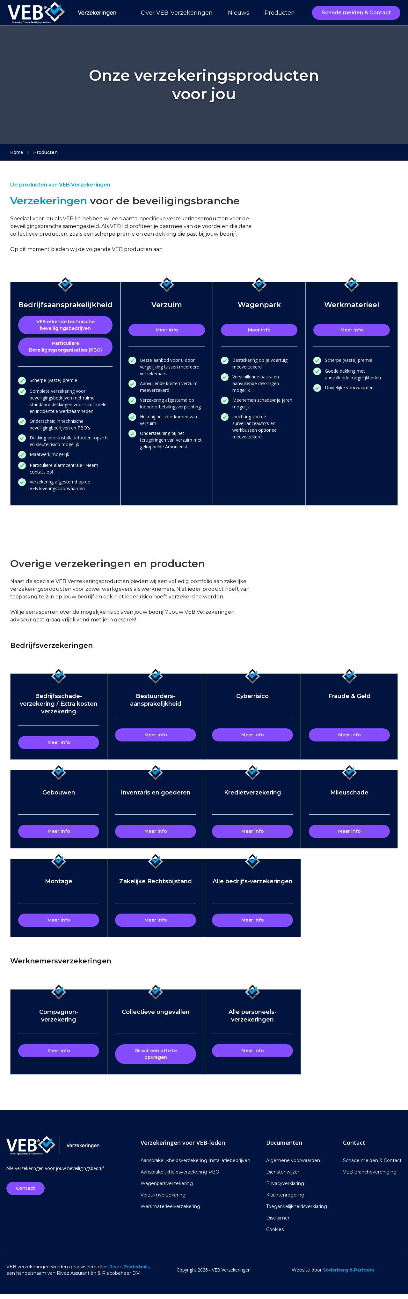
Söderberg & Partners (348, 1275)
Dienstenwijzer (282, 1177)
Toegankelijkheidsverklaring (296, 1211)
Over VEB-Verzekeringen (177, 12)
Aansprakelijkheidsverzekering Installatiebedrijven (195, 1165)
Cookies (275, 1234)
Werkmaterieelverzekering (170, 1211)
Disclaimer (277, 1223)
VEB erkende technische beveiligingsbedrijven (65, 325)
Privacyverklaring (285, 1188)
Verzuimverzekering (163, 1200)
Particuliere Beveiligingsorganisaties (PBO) (65, 346)
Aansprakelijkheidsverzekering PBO (180, 1177)
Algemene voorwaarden (293, 1165)
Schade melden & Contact (356, 13)
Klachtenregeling (285, 1200)
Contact (26, 1193)
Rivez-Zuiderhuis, (129, 1271)
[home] (62, 13)
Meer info (167, 330)
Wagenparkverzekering (167, 1188)
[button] (283, 12)
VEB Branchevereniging (370, 1177)
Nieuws (238, 12)
